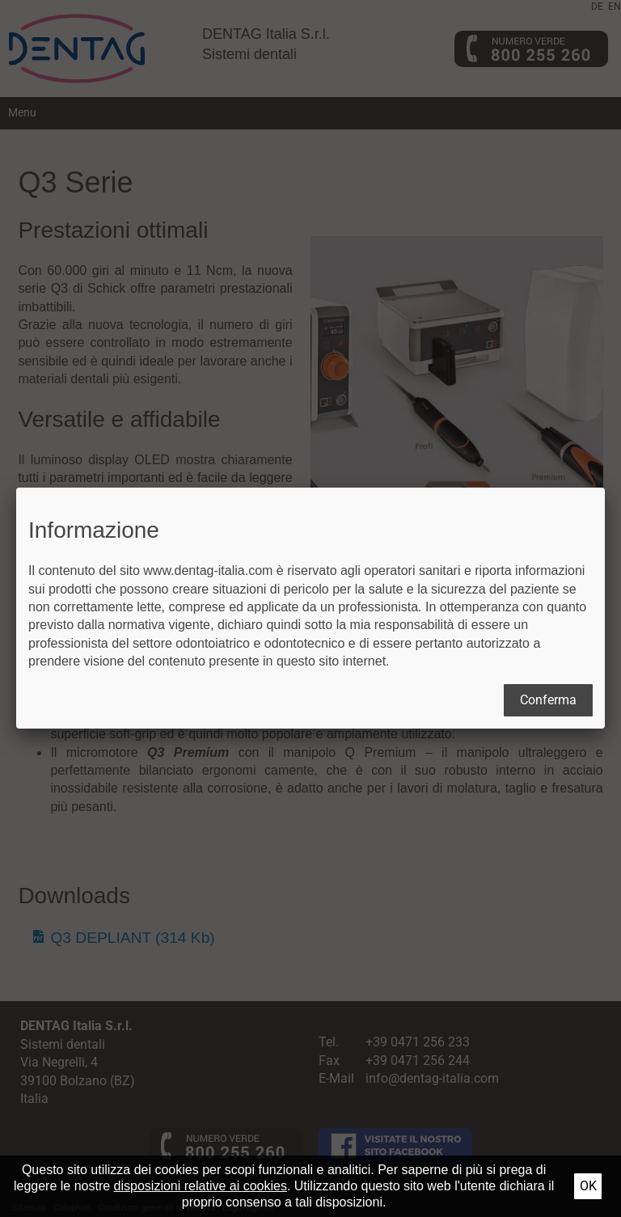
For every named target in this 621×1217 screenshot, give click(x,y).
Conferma (548, 700)
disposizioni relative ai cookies (200, 1186)
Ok (588, 1186)
